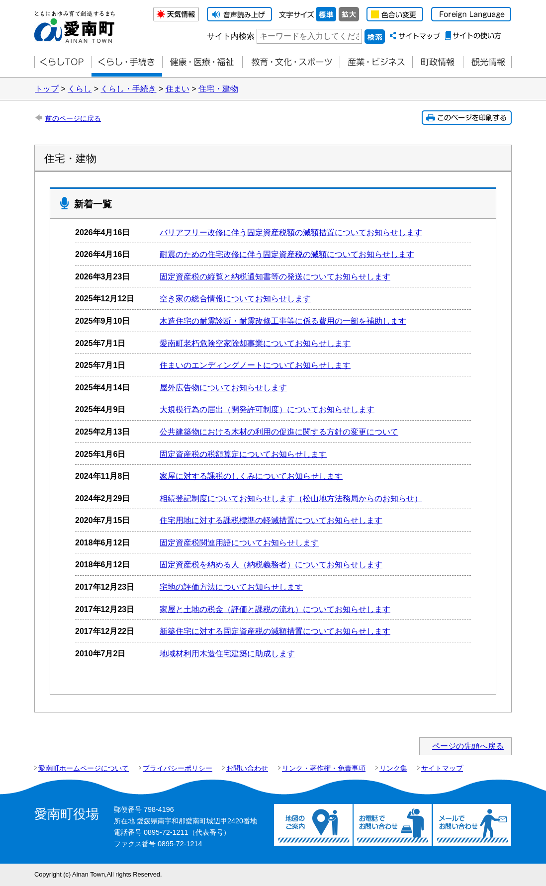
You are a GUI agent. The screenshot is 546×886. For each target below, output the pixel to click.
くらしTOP (62, 62)
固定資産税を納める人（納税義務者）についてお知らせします (271, 564)
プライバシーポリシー (177, 768)
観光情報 (487, 62)
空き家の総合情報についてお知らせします (235, 298)
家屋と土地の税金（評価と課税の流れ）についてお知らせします (275, 609)
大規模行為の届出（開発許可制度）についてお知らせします (267, 409)
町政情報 (437, 62)
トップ (47, 89)
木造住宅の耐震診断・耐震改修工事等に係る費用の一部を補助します (283, 321)
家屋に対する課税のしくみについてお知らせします (251, 476)
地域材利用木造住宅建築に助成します (227, 653)
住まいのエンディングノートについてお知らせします (255, 365)
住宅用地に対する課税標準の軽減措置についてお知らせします (271, 520)
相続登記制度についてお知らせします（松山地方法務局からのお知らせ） (291, 498)
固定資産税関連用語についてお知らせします (239, 542)
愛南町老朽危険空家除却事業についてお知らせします (255, 343)
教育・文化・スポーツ (291, 62)
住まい (177, 89)
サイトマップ (442, 768)
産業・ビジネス (376, 62)
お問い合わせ (247, 768)
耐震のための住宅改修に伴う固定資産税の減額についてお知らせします (287, 254)
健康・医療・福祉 (202, 62)
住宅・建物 (218, 89)
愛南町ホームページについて (83, 768)
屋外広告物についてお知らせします (223, 387)
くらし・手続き (128, 89)
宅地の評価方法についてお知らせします (231, 587)
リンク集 (393, 768)
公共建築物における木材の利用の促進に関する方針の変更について (279, 432)
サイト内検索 (231, 36)
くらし (79, 89)
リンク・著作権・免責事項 (323, 768)
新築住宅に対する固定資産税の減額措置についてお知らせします (275, 631)
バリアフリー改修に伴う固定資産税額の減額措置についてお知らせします (291, 232)
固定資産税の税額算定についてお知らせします (243, 454)
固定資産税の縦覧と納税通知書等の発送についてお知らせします (275, 276)
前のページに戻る (73, 118)
